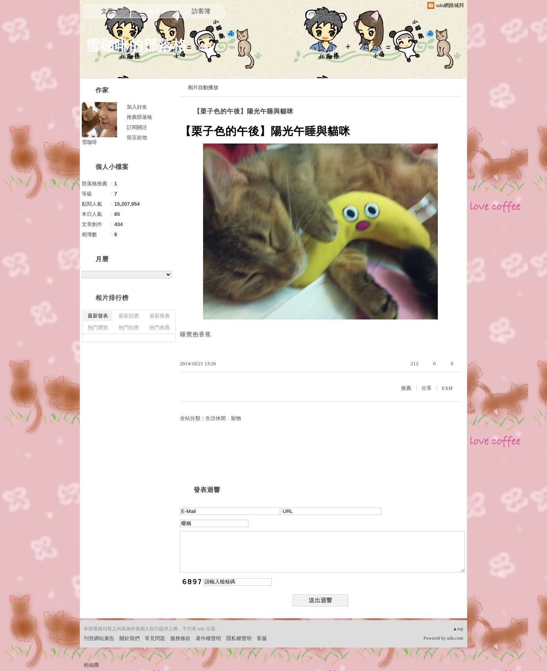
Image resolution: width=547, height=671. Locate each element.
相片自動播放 (203, 87)
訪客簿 (201, 11)
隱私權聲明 (239, 638)
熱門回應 (129, 327)
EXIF (447, 388)
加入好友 (137, 107)
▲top (458, 629)
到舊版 (206, 48)
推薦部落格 (139, 117)
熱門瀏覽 (98, 327)
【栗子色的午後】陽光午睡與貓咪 (243, 111)
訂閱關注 (137, 127)
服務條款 (180, 638)
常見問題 (155, 638)
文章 (107, 11)
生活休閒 (215, 418)
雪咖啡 (89, 142)
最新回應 (129, 316)
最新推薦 (159, 316)
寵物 (236, 418)
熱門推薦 (159, 327)
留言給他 (137, 137)
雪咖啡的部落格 (136, 45)
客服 (262, 638)
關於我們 (129, 638)
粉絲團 (91, 665)
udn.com (455, 638)
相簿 (154, 11)
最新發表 (98, 316)
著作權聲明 (208, 638)
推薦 (406, 388)
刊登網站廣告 (99, 638)
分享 (426, 388)
